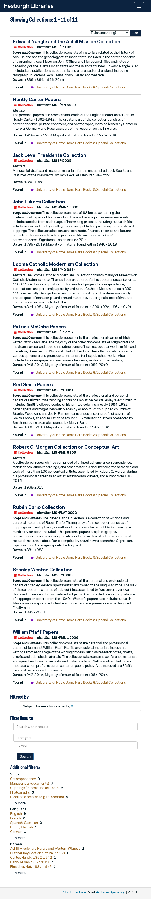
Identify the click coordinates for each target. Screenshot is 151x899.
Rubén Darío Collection (39, 507)
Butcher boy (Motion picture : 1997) (37, 853)
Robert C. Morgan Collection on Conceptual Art (66, 447)
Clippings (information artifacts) (35, 788)
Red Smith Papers (33, 384)
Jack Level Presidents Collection (49, 155)
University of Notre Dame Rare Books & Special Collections (81, 87)
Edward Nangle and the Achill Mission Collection (66, 41)
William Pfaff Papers (35, 632)
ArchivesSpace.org (110, 892)
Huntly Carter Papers (37, 99)
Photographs (20, 792)
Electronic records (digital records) (37, 797)
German (16, 832)
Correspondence (23, 779)
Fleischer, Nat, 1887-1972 (31, 866)
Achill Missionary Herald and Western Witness (45, 848)
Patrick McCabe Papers (39, 326)
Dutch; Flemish (22, 827)
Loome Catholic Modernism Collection (55, 264)
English (16, 814)
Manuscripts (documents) (30, 783)
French (16, 818)
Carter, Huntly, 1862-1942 (31, 857)
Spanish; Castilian (24, 823)
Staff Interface (74, 892)
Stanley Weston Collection (42, 569)
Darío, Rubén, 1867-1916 (30, 862)
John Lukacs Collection (39, 201)
